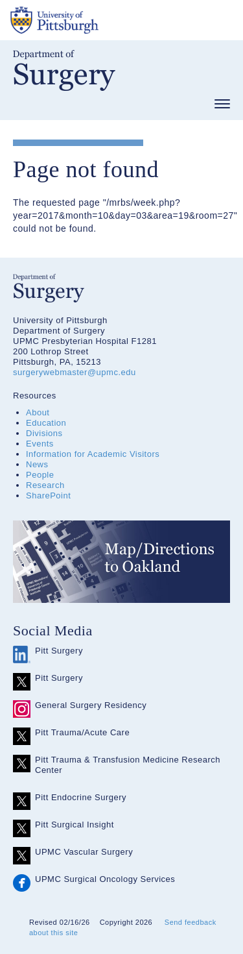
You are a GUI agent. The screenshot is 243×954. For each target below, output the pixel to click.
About (37, 412)
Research (45, 485)
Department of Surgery (64, 70)
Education (46, 423)
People (40, 475)
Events (40, 443)
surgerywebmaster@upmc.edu (74, 372)
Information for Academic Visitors (92, 454)
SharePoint (48, 495)
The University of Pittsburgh (104, 20)
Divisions (44, 433)
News (37, 464)
